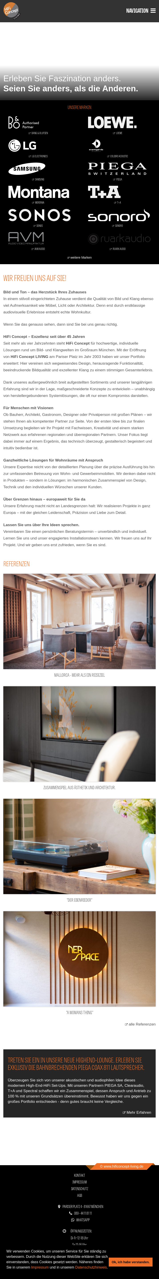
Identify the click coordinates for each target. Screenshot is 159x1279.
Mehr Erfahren (139, 1112)
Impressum (40, 1267)
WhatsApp (83, 1219)
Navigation (141, 10)
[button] (7, 1273)
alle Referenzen (142, 1024)
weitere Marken (81, 257)
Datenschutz (79, 1188)
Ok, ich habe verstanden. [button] (130, 1262)
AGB (79, 1195)
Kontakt (79, 1175)
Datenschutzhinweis (91, 1267)
